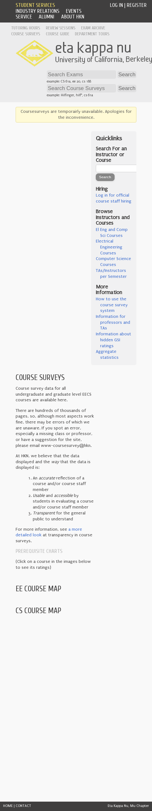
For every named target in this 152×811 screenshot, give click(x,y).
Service (24, 17)
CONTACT (23, 806)
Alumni (46, 17)
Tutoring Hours (25, 28)
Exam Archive (93, 28)
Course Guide (57, 34)
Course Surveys (25, 34)
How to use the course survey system (112, 305)
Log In (116, 5)
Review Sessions (61, 28)
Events (73, 11)
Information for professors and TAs (113, 322)
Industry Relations (37, 11)
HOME (8, 806)
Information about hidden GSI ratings (113, 340)
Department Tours (92, 34)
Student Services (35, 5)
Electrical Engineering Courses (109, 247)
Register (137, 5)
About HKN (72, 17)
